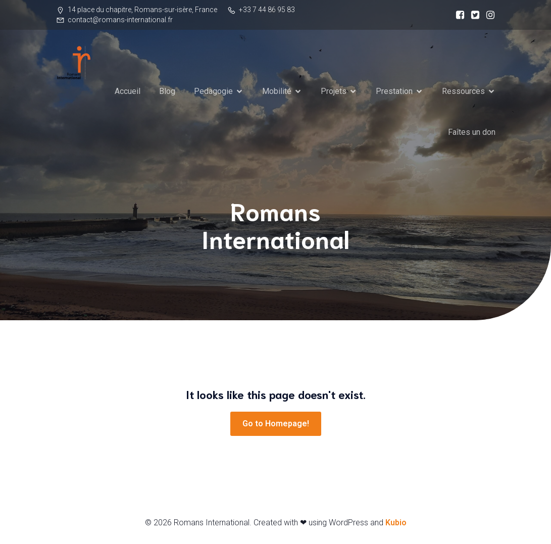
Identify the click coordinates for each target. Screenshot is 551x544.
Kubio (396, 522)
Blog (167, 91)
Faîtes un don (471, 132)
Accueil (127, 91)
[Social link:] (457, 15)
